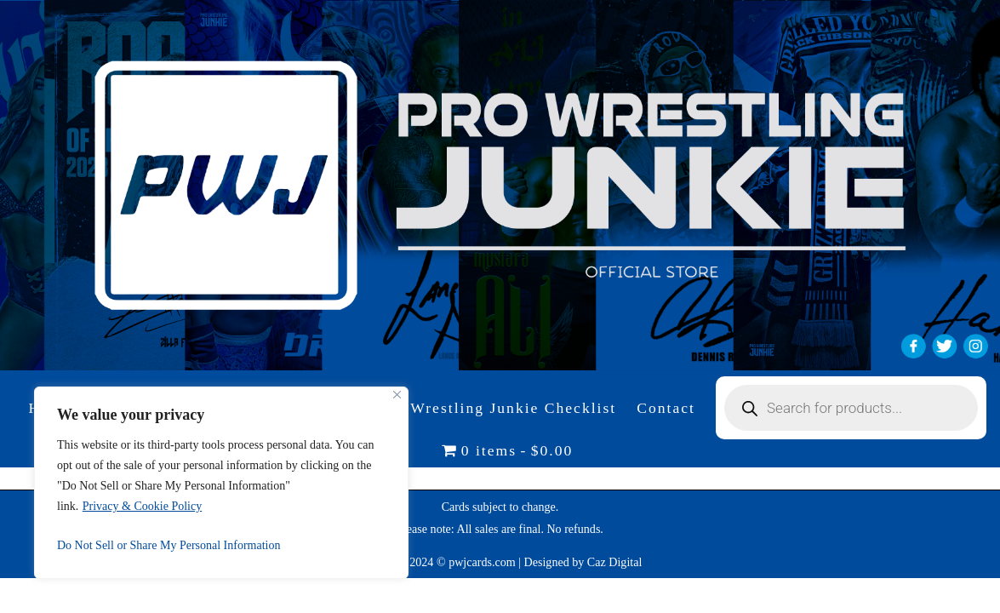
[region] (221, 483)
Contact (666, 407)
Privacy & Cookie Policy (142, 506)
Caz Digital (615, 562)
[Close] (397, 394)
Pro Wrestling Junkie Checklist (498, 407)
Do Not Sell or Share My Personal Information (168, 545)
